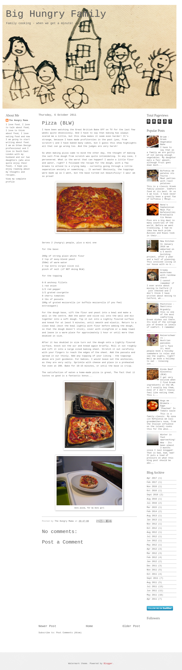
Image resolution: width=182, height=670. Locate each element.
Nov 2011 (152, 570)
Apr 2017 (152, 478)
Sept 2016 (152, 494)
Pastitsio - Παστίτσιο (167, 305)
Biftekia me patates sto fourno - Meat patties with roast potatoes (167, 177)
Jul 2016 (152, 503)
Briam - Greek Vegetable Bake (166, 141)
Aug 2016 (152, 499)
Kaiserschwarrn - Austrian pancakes (167, 339)
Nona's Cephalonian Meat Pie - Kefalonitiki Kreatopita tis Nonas (167, 211)
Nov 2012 (152, 524)
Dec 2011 (152, 566)
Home (89, 626)
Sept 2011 (152, 578)
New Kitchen (167, 241)
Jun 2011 (152, 590)
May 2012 (152, 545)
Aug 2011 (152, 582)
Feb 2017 (152, 482)
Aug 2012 (152, 532)
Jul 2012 (152, 536)
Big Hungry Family (56, 14)
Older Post (131, 626)
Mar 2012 (152, 553)
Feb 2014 (152, 511)
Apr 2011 (152, 599)
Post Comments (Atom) (69, 632)
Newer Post (47, 626)
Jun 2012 (152, 540)
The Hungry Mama (18, 120)
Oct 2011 (152, 574)
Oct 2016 (152, 490)
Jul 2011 (152, 586)
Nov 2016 (152, 486)
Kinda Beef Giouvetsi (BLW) (166, 372)
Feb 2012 (152, 557)
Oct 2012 (152, 528)
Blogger (108, 663)
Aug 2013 (152, 515)
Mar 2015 (152, 507)
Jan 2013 (152, 520)
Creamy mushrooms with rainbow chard (167, 274)
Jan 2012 (152, 561)
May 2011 (152, 595)
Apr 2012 (152, 549)
